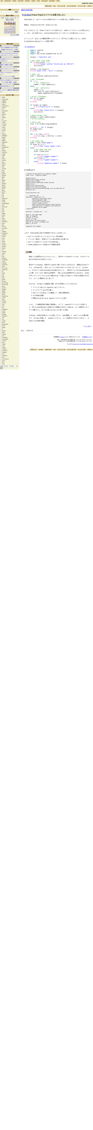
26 (4, 32)
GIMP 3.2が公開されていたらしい (9, 80)
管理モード (34, 360)
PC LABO (20, 0)
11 (14, 27)
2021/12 (10, 22)
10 (13, 27)
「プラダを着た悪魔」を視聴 (8, 82)
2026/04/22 (16, 88)
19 (4, 31)
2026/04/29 (16, 51)
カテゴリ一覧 (10, 95)
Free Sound (44, 0)
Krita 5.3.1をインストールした (8, 68)
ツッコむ (87, 337)
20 (6, 31)
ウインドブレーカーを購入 (7, 76)
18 (14, 29)
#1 (23, 15)
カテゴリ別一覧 (71, 6)
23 (11, 31)
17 (13, 29)
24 (13, 31)
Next (14, 22)
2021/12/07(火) (27, 10)
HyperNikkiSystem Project (86, 355)
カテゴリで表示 (14, 34)
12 (4, 29)
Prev (5, 22)
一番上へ (89, 360)
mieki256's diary (87, 3)
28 (8, 32)
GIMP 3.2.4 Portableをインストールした (9, 73)
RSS (54, 6)
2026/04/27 (16, 63)
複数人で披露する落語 (6, 64)
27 (6, 32)
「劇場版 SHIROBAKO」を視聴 (9, 49)
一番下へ (89, 6)
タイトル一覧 (61, 6)
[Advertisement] (85, 369)
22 (9, 31)
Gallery (33, 0)
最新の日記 (48, 6)
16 (11, 29)
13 (6, 29)
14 (8, 29)
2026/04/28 (16, 57)
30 (11, 32)
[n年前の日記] (39, 10)
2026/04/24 (16, 78)
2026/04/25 (16, 70)
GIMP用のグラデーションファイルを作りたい (9, 60)
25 (14, 31)
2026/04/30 (16, 45)
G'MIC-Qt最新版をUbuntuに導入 (9, 47)
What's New (8, 0)
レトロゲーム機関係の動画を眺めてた (9, 91)
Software (27, 0)
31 (13, 32)
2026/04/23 (16, 84)
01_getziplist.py (30, 46)
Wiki (38, 0)
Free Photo (52, 0)
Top (2, 0)
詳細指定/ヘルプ (87, 347)
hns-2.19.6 (76, 355)
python (28, 15)
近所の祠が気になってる (7, 86)
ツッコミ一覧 (81, 6)
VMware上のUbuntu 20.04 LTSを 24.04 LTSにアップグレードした (9, 54)
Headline (41, 360)
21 (8, 31)
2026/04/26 (16, 66)
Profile (14, 0)
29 (9, 32)
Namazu (62, 347)
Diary (58, 0)
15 (9, 29)
